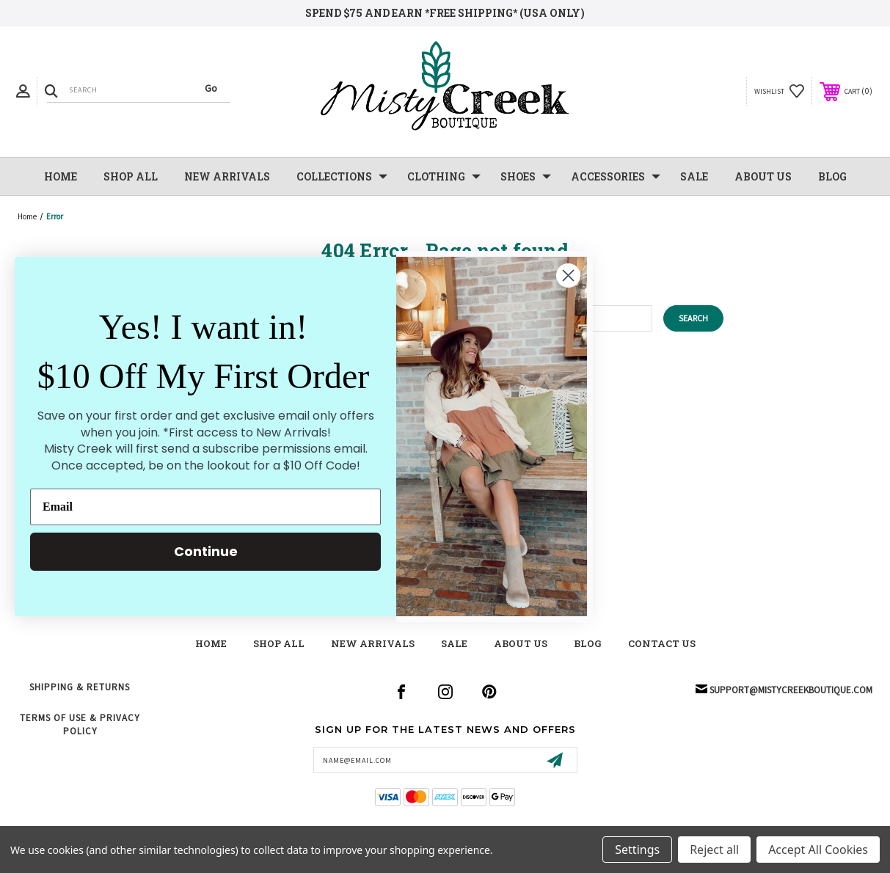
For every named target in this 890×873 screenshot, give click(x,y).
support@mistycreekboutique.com (791, 690)
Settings (637, 849)
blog (588, 643)
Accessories (615, 176)
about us (520, 643)
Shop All (130, 176)
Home (60, 176)
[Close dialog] (568, 275)
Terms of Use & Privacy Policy (80, 724)
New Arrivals (373, 643)
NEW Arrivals (227, 176)
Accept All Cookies (818, 849)
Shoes (525, 176)
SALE (694, 176)
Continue (206, 551)
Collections (341, 176)
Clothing (444, 176)
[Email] (205, 507)
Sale (454, 643)
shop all (278, 643)
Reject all (714, 849)
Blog (832, 176)
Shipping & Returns (79, 687)
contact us (662, 643)
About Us (763, 176)
